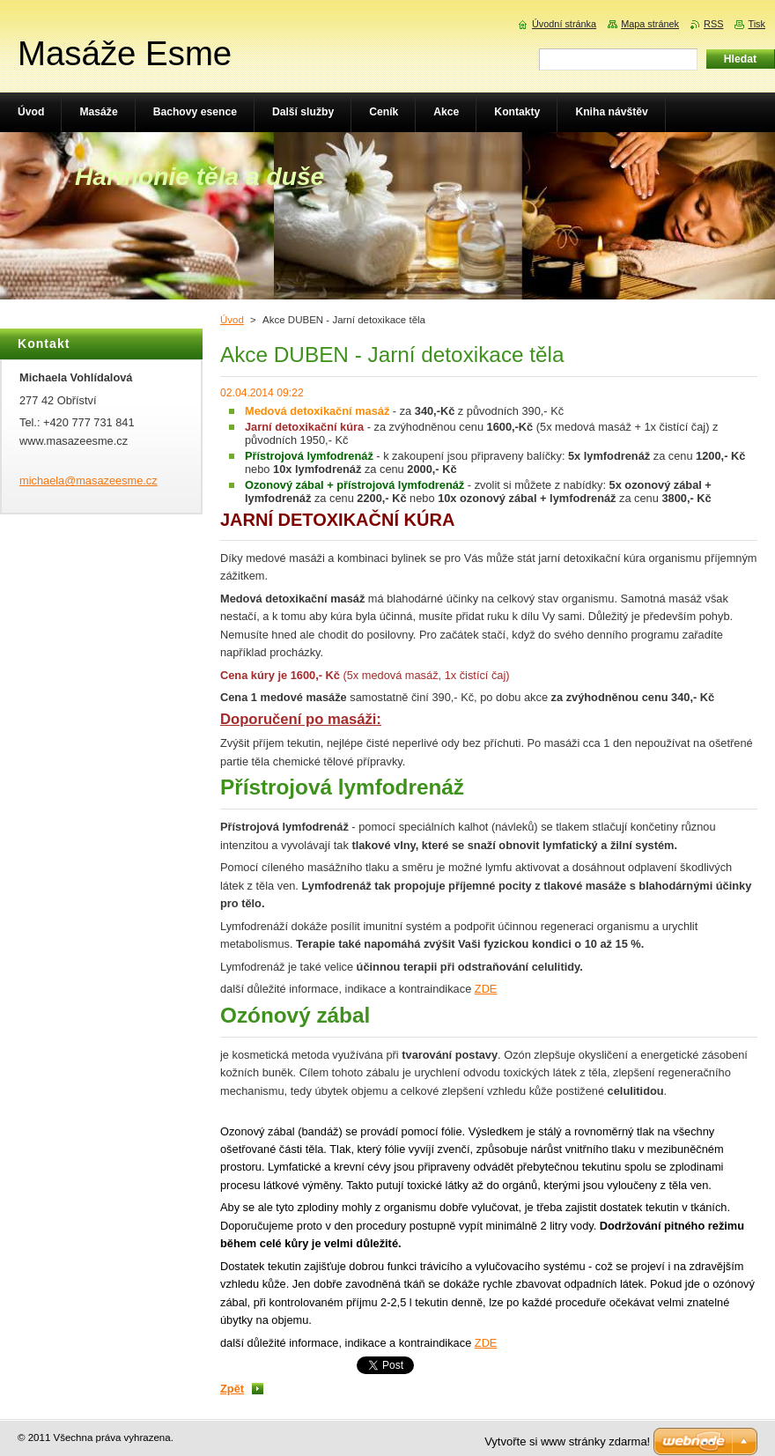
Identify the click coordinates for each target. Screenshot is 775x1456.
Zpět (232, 1388)
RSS (713, 23)
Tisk (756, 23)
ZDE (486, 988)
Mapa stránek (650, 23)
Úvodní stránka (564, 23)
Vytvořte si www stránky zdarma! (567, 1441)
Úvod (232, 319)
